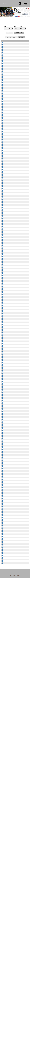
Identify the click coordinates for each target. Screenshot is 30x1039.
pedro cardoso (14, 671)
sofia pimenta (14, 367)
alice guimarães (15, 962)
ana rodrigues (14, 1015)
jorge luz (13, 129)
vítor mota (13, 153)
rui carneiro (14, 132)
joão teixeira (14, 459)
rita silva (13, 825)
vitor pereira (14, 501)
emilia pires (14, 1006)
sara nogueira (14, 733)
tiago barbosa (14, 709)
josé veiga (13, 700)
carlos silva (14, 994)
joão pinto (13, 906)
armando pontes (15, 853)
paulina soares (14, 807)
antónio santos (14, 780)
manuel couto (14, 891)
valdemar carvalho (15, 358)
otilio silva (13, 559)
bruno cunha (14, 285)
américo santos (15, 88)
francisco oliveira (15, 926)
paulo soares (14, 680)
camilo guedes (14, 194)
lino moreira (14, 439)
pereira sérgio (14, 813)
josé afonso (14, 73)
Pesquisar (22, 37)
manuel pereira (14, 683)
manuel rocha (14, 386)
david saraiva (14, 436)
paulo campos (14, 150)
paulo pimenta (14, 332)
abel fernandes (15, 703)
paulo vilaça (14, 288)
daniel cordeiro (14, 208)
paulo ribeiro (14, 612)
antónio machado (15, 264)
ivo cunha (13, 753)
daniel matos (14, 724)
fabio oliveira (14, 179)
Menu (5, 4)
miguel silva (14, 903)
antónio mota (14, 361)
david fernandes (15, 956)
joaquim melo (14, 920)
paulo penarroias (15, 512)
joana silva (14, 947)
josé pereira (14, 170)
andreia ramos (14, 677)
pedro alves (14, 624)
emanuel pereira (15, 291)
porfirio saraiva (14, 548)
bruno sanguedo (15, 536)
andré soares (14, 161)
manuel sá (13, 498)
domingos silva (15, 202)
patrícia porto (14, 373)
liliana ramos (14, 691)
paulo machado (14, 456)
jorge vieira (14, 100)
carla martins (14, 606)
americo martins (15, 859)
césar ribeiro (14, 483)
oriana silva (14, 843)
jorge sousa (14, 668)
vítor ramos (14, 91)
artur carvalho (14, 768)
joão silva (13, 415)
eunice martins (14, 973)
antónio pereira (14, 314)
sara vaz (13, 633)
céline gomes (14, 647)
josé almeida (14, 120)
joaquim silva (14, 912)
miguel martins (14, 433)
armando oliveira (15, 574)
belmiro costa (14, 427)
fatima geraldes (15, 471)
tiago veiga (14, 556)
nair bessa (13, 900)
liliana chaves (14, 641)
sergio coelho (14, 214)
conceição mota (15, 923)
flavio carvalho (14, 618)
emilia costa (14, 799)
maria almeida (14, 967)
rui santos (13, 785)
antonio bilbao (14, 985)
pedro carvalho (14, 865)
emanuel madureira (15, 451)
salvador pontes (15, 793)
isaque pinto (14, 515)
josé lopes (14, 249)
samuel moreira (14, 586)
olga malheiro (14, 938)
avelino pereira (14, 953)
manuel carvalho (15, 959)
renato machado (15, 694)
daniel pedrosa (14, 389)
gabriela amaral (15, 1022)
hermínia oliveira (15, 941)
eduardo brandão (15, 111)
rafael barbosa (14, 997)
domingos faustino (15, 506)
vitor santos (14, 527)
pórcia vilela (14, 979)
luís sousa (13, 639)
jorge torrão (14, 603)
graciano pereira (15, 545)
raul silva (13, 211)
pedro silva (14, 335)
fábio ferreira (14, 583)
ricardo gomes (14, 123)
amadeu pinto (14, 674)
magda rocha (14, 1010)
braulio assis (14, 706)
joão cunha (14, 267)
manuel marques (15, 609)
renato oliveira (14, 409)
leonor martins (14, 976)
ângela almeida (15, 970)
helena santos (14, 897)
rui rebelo (13, 840)
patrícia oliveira (15, 144)
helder (12, 468)
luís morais (14, 235)
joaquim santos (15, 398)
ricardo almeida (15, 296)
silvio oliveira (14, 302)
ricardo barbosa (15, 553)
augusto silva (14, 141)
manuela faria (14, 407)
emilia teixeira (14, 909)
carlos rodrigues (15, 85)
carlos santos (14, 796)
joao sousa (14, 223)
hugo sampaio (14, 117)
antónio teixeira (15, 424)
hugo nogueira (14, 621)
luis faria (13, 571)
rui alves (13, 126)
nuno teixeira (14, 876)
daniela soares (14, 448)
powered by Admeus (14, 1036)
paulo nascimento (15, 323)
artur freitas (14, 542)
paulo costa (14, 846)
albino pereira (14, 630)
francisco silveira (15, 580)
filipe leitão (14, 627)
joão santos (14, 197)
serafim (13, 343)
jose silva (13, 816)
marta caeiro (14, 305)
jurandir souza (14, 665)
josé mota (13, 258)
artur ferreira (14, 188)
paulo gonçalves (15, 662)
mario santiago (14, 376)
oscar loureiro (14, 771)
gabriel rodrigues (15, 352)
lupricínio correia (15, 462)
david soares (14, 191)
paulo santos (14, 182)
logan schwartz (15, 44)
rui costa (13, 294)
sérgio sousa (14, 67)
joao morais (14, 774)
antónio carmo (14, 595)
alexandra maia (14, 935)
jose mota (13, 232)
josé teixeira (14, 395)
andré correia (14, 246)
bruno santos (14, 82)
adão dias (13, 744)
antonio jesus (14, 856)
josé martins (14, 445)
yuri (12, 686)
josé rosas (14, 741)
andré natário (14, 64)
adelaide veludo (15, 756)
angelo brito (14, 718)
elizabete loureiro (15, 597)
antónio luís (14, 1018)
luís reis (13, 341)
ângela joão (14, 762)
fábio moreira (14, 509)
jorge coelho (14, 364)
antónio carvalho (15, 138)
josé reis (13, 185)
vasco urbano (14, 950)
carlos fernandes (15, 338)
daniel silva (14, 53)
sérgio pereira (14, 412)
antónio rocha (14, 492)
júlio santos (14, 917)
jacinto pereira (14, 486)
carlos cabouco (15, 988)
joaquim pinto (14, 650)
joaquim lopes (14, 58)
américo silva (14, 276)
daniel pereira (14, 176)
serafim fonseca (15, 715)
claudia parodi (14, 565)
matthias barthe (15, 147)
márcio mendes (14, 562)
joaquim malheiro (15, 311)
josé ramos (14, 915)
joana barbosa (14, 862)
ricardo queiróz (15, 282)
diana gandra (14, 689)
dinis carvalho (14, 299)
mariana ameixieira (15, 550)
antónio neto (14, 474)
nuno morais (14, 244)
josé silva (13, 155)
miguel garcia (14, 518)
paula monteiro (14, 750)
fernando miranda (15, 477)
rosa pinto (13, 392)
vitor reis (13, 577)
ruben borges (14, 97)
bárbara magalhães (15, 200)
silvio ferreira (14, 238)
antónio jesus (14, 108)
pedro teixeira (14, 114)
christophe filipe (15, 636)
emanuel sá (14, 879)
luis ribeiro (14, 404)
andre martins (14, 430)
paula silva (13, 867)
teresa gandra (14, 888)
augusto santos (15, 349)
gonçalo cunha (14, 241)
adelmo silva (14, 346)
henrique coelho (15, 261)
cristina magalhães (15, 592)
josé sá (13, 173)
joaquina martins (15, 982)
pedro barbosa (14, 205)
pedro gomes (14, 164)
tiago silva (13, 47)
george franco (14, 465)
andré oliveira (14, 644)
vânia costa (14, 932)
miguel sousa (14, 270)
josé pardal (14, 167)
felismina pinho (15, 759)
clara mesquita (14, 885)
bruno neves (14, 220)
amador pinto (14, 804)
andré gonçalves (15, 738)
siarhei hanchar (15, 721)
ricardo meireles (15, 158)
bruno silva (14, 70)
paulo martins (14, 495)
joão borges (14, 226)
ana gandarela (14, 730)
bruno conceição (15, 653)
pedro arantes (14, 600)
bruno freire (14, 530)
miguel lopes (14, 308)
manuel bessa (14, 94)
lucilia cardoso (15, 991)
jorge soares (14, 697)
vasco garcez (14, 489)
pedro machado (14, 882)
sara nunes (14, 355)
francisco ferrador (15, 273)
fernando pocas (15, 929)
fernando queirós (15, 255)
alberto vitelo (14, 533)
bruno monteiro (14, 135)
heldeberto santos (15, 822)
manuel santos (14, 1002)
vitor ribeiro (14, 964)
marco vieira (14, 252)
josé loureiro (14, 103)
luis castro (14, 421)
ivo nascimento (14, 736)
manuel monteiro (15, 589)
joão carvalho (14, 834)
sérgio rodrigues (15, 61)
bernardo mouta (15, 727)
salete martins (14, 615)
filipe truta (13, 383)
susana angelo (14, 418)
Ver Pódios (19, 32)
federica (13, 777)
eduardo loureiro (15, 873)
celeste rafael (14, 524)
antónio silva (14, 106)
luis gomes (14, 56)
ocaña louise (14, 659)
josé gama (13, 810)
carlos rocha (14, 279)
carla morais (14, 837)
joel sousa (13, 747)
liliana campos (14, 217)
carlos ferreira (14, 521)
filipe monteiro (14, 370)
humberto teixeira (15, 944)
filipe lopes (14, 568)
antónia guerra (14, 870)
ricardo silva (14, 50)
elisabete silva (14, 765)
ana (12, 828)
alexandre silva (14, 819)
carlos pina (14, 401)
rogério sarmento (15, 317)
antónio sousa (14, 79)
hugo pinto (13, 894)
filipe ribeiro (14, 480)
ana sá (13, 503)
